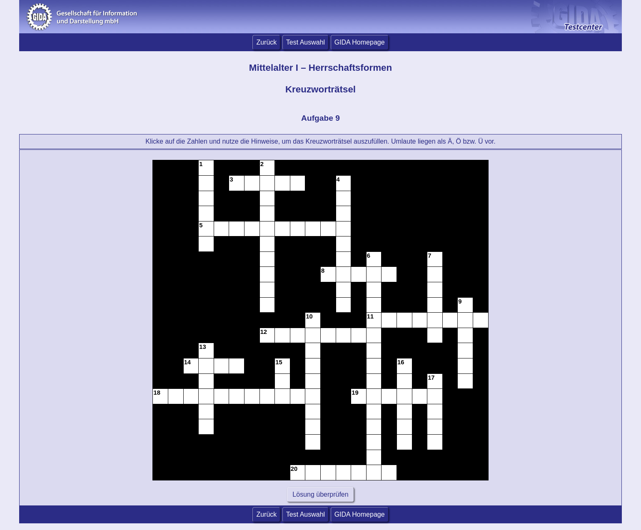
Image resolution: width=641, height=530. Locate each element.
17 (431, 377)
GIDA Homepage (359, 42)
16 (400, 362)
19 (355, 392)
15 (278, 362)
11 (370, 316)
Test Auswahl (305, 42)
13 (202, 346)
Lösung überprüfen (320, 494)
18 (156, 392)
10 (309, 316)
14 (187, 362)
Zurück (266, 42)
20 (294, 468)
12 (263, 331)
